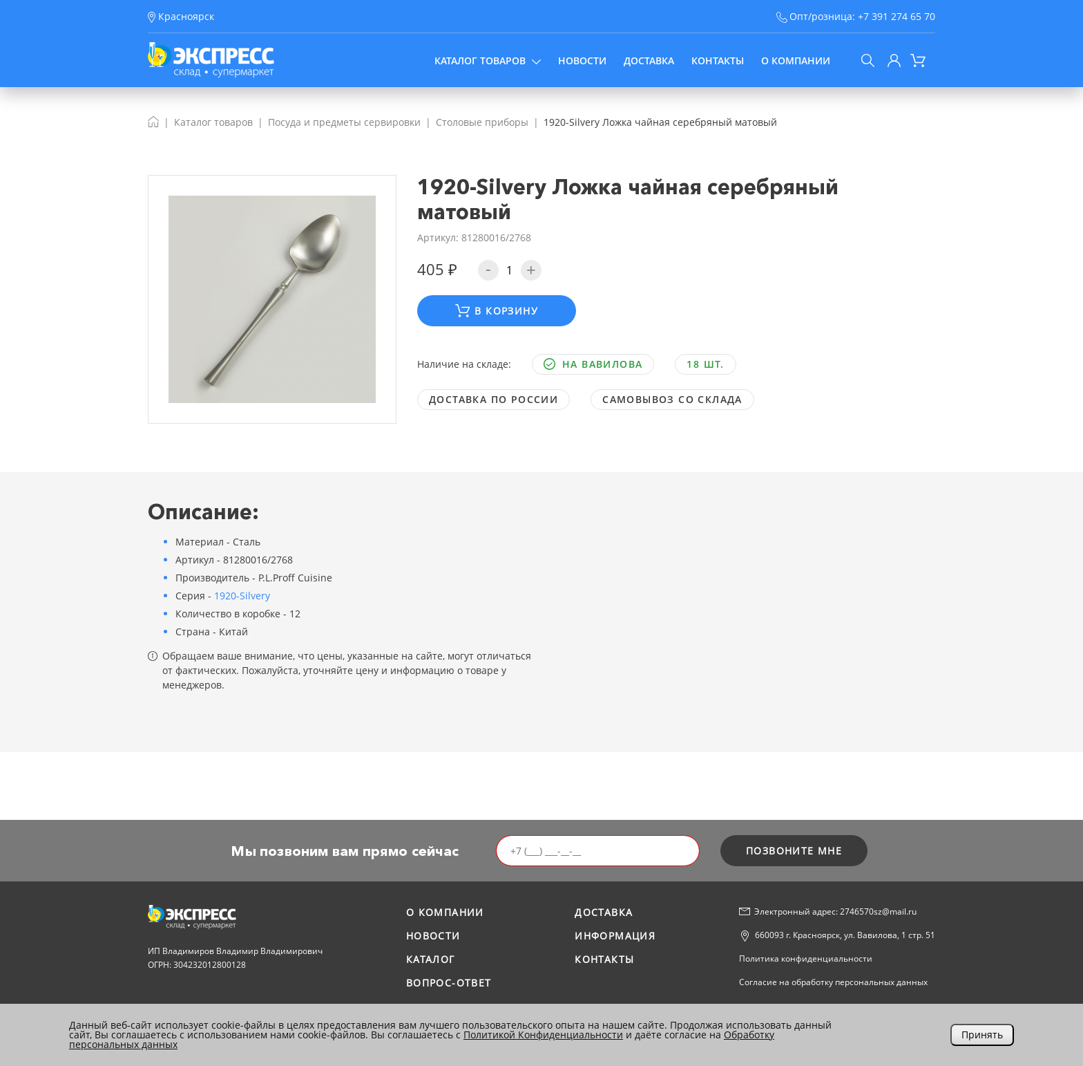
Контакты (717, 60)
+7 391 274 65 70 (896, 16)
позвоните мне (794, 850)
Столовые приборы (482, 122)
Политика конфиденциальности (805, 958)
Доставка (649, 60)
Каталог (430, 959)
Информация (615, 935)
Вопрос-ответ (449, 982)
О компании (795, 60)
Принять (982, 1034)
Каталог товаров (487, 60)
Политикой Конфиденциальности (543, 1034)
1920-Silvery (242, 595)
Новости (582, 60)
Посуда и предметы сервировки (344, 122)
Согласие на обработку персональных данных (833, 982)
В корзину (496, 310)
